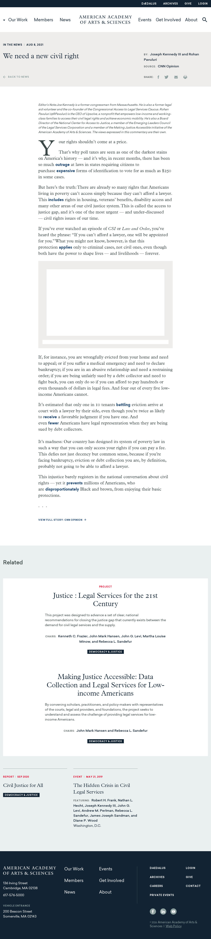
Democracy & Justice (105, 652)
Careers (156, 886)
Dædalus (149, 4)
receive (50, 417)
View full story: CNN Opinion (60, 520)
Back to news (18, 77)
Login (203, 4)
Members (43, 20)
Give (188, 4)
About (191, 20)
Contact (193, 886)
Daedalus (158, 868)
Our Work (18, 20)
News (65, 20)
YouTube (173, 911)
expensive (65, 171)
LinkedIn (163, 911)
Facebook (153, 911)
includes (56, 200)
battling (123, 405)
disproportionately (62, 490)
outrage (57, 165)
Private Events (162, 895)
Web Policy (174, 926)
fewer (53, 423)
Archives (170, 4)
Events (144, 20)
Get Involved (168, 20)
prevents (75, 483)
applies (65, 248)
